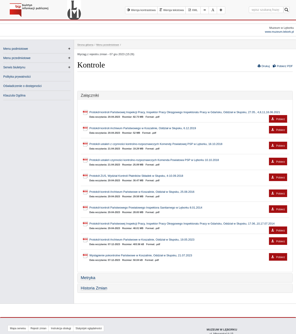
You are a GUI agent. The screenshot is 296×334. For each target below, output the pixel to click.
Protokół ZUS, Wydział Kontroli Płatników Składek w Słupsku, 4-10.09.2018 (188, 175)
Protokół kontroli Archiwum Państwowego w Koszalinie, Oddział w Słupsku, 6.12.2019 (188, 128)
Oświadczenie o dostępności (22, 86)
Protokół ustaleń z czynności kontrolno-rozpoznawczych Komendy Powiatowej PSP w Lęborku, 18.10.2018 (188, 144)
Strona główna (85, 44)
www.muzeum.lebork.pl (279, 31)
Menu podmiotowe (15, 48)
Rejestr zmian (38, 328)
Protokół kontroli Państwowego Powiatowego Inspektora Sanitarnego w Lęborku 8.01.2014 (188, 207)
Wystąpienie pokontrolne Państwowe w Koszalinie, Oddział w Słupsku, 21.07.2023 (188, 255)
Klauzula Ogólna (14, 95)
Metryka (88, 277)
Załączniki (90, 95)
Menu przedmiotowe (17, 58)
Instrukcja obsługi (61, 328)
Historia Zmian (94, 288)
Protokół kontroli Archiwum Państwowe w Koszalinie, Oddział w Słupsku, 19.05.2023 (188, 239)
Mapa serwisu (18, 328)
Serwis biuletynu (14, 67)
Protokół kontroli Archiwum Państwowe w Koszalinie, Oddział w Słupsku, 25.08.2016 (188, 191)
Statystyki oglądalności (89, 328)
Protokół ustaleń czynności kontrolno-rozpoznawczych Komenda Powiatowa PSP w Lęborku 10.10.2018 (188, 160)
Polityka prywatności (17, 76)
